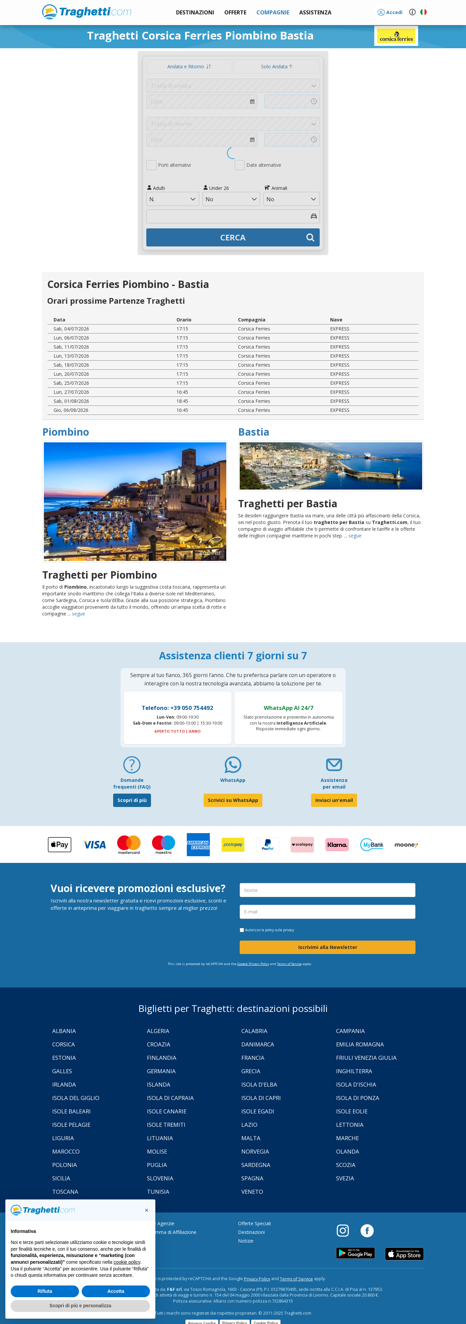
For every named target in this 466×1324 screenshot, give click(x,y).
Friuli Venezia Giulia (366, 1057)
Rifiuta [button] (44, 1291)
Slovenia (160, 1178)
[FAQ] (132, 767)
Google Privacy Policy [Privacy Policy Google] (253, 964)
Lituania (160, 1138)
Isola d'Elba (259, 1084)
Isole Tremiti (166, 1124)
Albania (64, 1031)
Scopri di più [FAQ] (132, 800)
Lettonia (350, 1124)
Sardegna (255, 1165)
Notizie (245, 1241)
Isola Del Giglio (75, 1098)
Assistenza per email (334, 783)
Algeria (158, 1031)
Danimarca (257, 1044)
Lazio (249, 1124)
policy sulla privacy (279, 930)
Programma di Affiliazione (168, 1232)
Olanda (347, 1151)
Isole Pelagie (71, 1124)
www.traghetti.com (86, 12)
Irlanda (64, 1084)
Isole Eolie (352, 1111)
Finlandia (161, 1057)
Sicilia (61, 1178)
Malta (250, 1138)
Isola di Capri (261, 1098)
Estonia (64, 1057)
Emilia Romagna (360, 1044)
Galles (62, 1071)
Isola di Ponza (357, 1098)
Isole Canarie (166, 1111)
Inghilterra (354, 1071)
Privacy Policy (257, 1279)
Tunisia (158, 1191)
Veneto (252, 1191)
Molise (157, 1151)
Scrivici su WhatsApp (233, 800)
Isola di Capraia (170, 1098)
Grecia (250, 1071)
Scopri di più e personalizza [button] (80, 1305)
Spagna (252, 1178)
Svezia (345, 1178)
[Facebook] (367, 1230)
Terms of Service (289, 964)
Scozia (346, 1165)
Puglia (157, 1165)
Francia (252, 1057)
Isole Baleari (71, 1111)
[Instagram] (346, 1230)
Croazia (158, 1044)
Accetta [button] (116, 1291)
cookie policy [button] (126, 1262)
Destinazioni (251, 1232)
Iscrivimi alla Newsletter (327, 947)
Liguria (63, 1138)
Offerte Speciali (254, 1223)
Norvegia (255, 1151)
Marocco (66, 1151)
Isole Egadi (257, 1111)
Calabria (254, 1031)
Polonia (64, 1165)
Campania (350, 1031)
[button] (315, 12)
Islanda (158, 1084)
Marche (347, 1138)
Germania (161, 1071)
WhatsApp (232, 780)
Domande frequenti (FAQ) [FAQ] (132, 783)
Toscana (65, 1191)
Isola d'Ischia (356, 1084)
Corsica (63, 1044)
